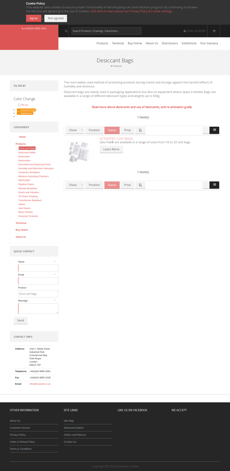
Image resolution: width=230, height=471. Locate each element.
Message (36, 300)
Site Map (69, 420)
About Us (15, 420)
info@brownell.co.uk (39, 384)
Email (36, 274)
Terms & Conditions (21, 448)
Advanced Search (74, 427)
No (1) (23, 104)
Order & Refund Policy (22, 441)
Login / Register (194, 30)
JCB (190, 423)
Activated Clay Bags (116, 138)
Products (117, 66)
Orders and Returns (75, 434)
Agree (34, 18)
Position (94, 130)
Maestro (200, 423)
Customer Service (20, 427)
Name (36, 261)
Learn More (111, 149)
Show (73, 130)
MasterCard (179, 423)
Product (22, 287)
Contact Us (70, 441)
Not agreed (55, 18)
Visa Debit (212, 423)
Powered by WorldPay (195, 433)
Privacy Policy (18, 434)
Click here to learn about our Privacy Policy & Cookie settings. (131, 11)
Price (127, 130)
